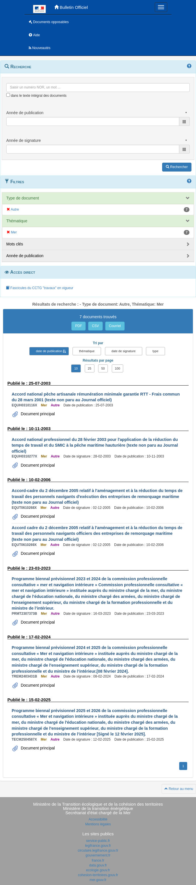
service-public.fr (98, 841)
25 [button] (89, 368)
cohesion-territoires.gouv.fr (98, 875)
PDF (78, 326)
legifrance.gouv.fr (98, 846)
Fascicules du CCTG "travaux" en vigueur (39, 288)
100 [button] (117, 368)
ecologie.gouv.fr (98, 870)
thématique (86, 351)
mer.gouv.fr (98, 880)
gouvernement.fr (98, 855)
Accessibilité (97, 819)
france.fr (98, 860)
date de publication (49, 351)
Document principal (37, 414)
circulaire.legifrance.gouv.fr (98, 850)
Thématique (16, 221)
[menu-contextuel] (8, 95)
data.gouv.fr (98, 865)
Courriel (115, 326)
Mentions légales (98, 824)
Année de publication (25, 255)
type (155, 351)
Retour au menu (178, 789)
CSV (95, 326)
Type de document (22, 198)
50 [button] (103, 368)
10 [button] (76, 368)
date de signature (124, 351)
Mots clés (14, 244)
